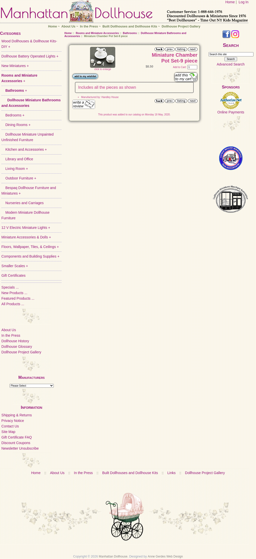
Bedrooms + (13, 115)
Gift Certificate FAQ (17, 437)
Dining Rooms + (16, 125)
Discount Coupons (16, 443)
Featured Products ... (18, 298)
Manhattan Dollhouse (113, 556)
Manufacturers (31, 377)
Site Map (8, 432)
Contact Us (10, 426)
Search (231, 45)
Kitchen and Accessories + (24, 149)
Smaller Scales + (15, 266)
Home (230, 2)
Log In (243, 2)
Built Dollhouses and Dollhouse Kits (129, 26)
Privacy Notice (13, 421)
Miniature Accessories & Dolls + (26, 237)
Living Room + (15, 169)
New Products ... (14, 293)
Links (171, 473)
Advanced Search (231, 64)
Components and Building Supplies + (31, 256)
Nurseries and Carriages (23, 203)
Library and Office (17, 159)
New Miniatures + (15, 66)
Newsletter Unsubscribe (20, 448)
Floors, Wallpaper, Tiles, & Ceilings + (30, 247)
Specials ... (10, 287)
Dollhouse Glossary (17, 347)
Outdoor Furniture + (19, 178)
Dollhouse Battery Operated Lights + (30, 56)
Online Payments (230, 112)
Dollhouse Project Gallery (181, 26)
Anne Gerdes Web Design (165, 556)
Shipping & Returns (17, 415)
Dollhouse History (15, 341)
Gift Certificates (14, 275)
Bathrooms (130, 33)
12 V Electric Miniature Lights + (26, 228)
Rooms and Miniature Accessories (97, 33)
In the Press (89, 26)
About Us (68, 26)
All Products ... (13, 304)
